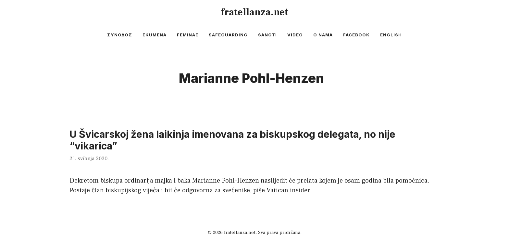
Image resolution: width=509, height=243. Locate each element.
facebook (356, 34)
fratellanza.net (254, 12)
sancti (267, 34)
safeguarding (228, 34)
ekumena (155, 34)
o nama (323, 34)
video (295, 34)
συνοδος (119, 34)
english (391, 34)
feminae (187, 34)
